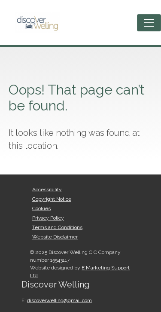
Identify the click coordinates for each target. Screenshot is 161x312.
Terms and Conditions (57, 227)
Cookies (41, 208)
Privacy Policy (48, 218)
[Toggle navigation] (149, 22)
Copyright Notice (51, 199)
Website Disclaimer (55, 237)
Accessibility (47, 190)
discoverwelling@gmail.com (59, 300)
